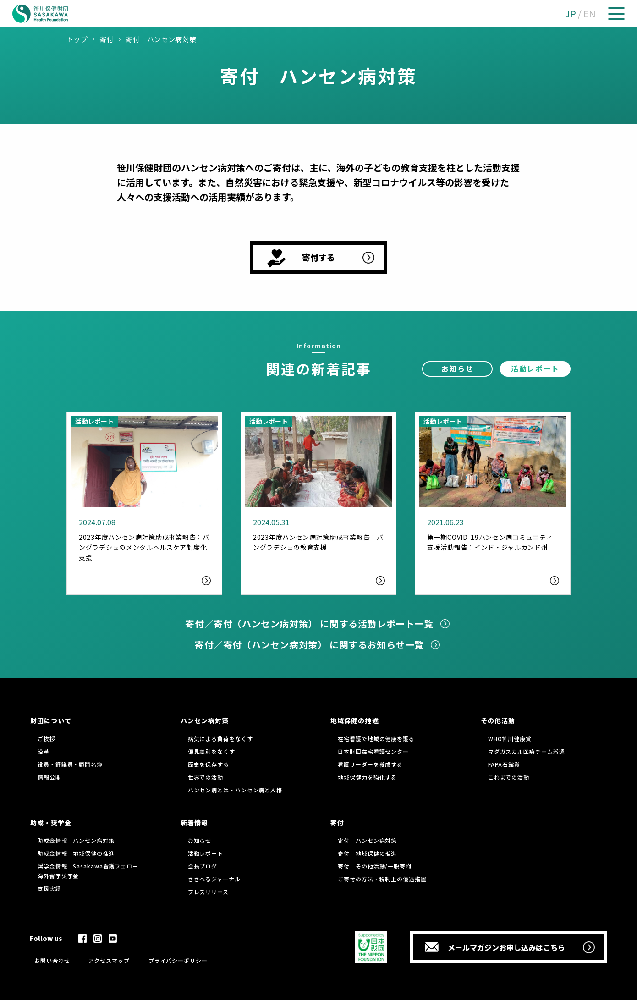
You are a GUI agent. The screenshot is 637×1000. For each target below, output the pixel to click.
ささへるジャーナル (214, 879)
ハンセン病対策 (205, 720)
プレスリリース (208, 892)
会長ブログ (203, 866)
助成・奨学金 (50, 822)
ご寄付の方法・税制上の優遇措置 (382, 879)
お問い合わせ (52, 960)
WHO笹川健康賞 (510, 738)
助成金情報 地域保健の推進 (76, 853)
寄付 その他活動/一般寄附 (375, 866)
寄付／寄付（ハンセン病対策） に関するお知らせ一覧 (309, 644)
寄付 (337, 822)
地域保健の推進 (354, 720)
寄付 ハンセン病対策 (367, 840)
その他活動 (498, 720)
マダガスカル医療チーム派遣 (526, 751)
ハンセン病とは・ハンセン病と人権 (235, 790)
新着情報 (194, 822)
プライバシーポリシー (178, 960)
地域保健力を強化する (367, 777)
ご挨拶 (46, 738)
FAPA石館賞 (504, 764)
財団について (50, 720)
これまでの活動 (508, 777)
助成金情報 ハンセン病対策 (76, 840)
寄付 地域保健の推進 (367, 853)
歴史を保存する (208, 764)
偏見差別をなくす (211, 751)
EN (589, 13)
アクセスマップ (108, 960)
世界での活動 (205, 777)
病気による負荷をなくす (220, 738)
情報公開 (49, 777)
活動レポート (535, 368)
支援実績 (49, 888)
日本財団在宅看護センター (373, 751)
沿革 (43, 751)
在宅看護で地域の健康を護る (376, 738)
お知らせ (457, 368)
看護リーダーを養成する (370, 764)
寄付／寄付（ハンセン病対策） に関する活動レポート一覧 (309, 623)
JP (570, 13)
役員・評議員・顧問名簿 (70, 764)
